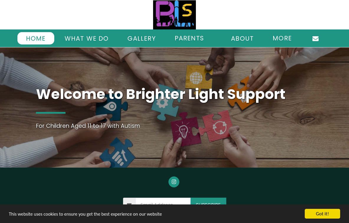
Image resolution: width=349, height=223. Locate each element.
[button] (193, 38)
